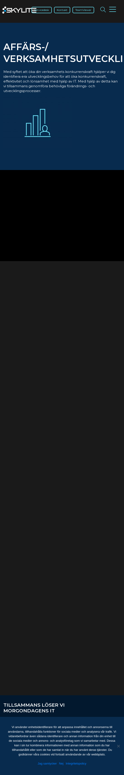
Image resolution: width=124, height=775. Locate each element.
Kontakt (62, 10)
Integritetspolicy (76, 763)
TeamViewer (83, 10)
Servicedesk (41, 10)
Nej (61, 763)
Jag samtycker (47, 763)
